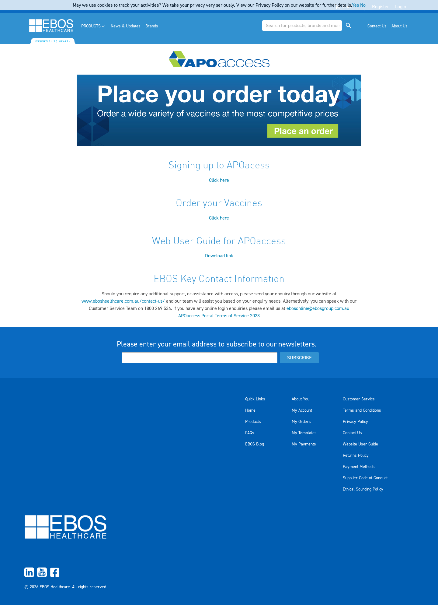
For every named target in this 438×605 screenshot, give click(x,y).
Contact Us (352, 433)
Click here (219, 180)
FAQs (249, 433)
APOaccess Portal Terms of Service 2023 (219, 316)
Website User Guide (360, 444)
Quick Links (255, 399)
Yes (355, 5)
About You (300, 399)
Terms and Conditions (362, 410)
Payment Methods (359, 467)
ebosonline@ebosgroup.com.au (318, 308)
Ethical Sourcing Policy (363, 489)
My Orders (301, 421)
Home (250, 410)
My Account (302, 410)
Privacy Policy (355, 421)
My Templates (304, 433)
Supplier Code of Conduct (365, 478)
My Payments (304, 444)
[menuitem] (93, 26)
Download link (219, 256)
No (363, 5)
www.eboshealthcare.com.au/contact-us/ (123, 301)
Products (253, 421)
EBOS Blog (254, 444)
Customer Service (359, 399)
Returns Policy (356, 455)
